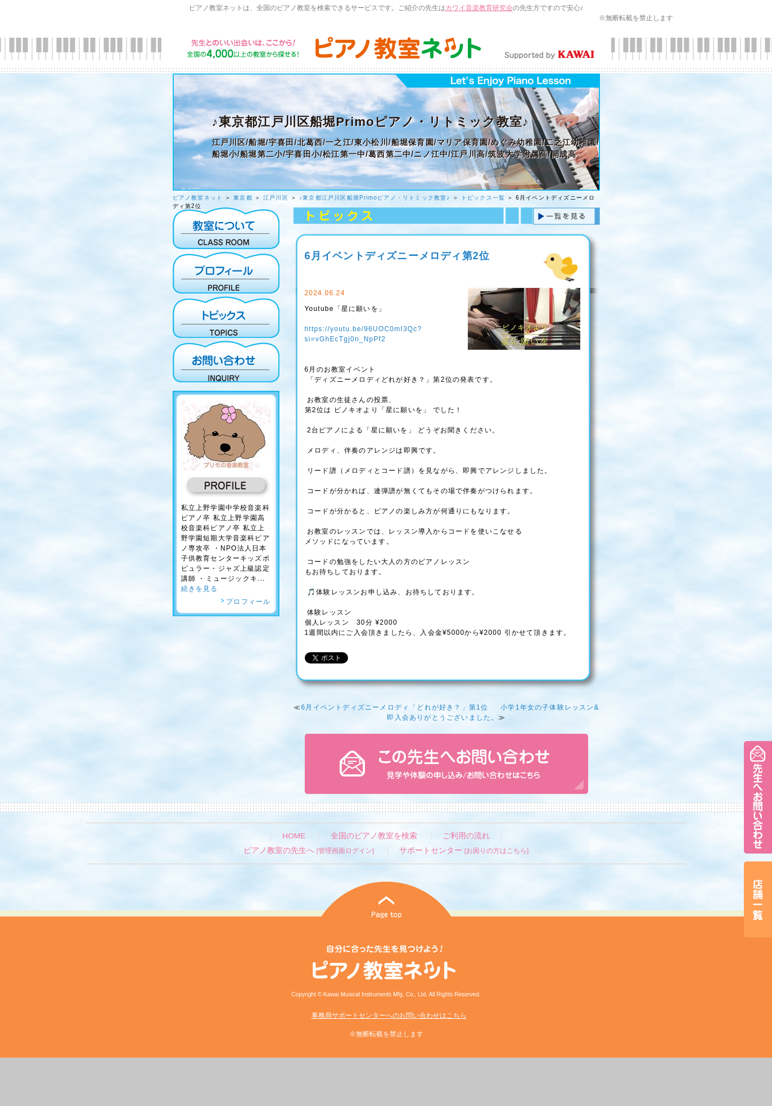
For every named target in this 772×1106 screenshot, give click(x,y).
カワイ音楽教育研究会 (479, 8)
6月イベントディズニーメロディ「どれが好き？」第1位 (394, 707)
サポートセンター (464, 850)
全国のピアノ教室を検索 (374, 836)
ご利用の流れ (466, 836)
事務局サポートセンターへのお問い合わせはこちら (389, 1015)
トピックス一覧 (483, 198)
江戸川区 (275, 198)
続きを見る (199, 589)
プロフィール (245, 602)
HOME (293, 836)
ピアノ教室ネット (198, 198)
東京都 (242, 198)
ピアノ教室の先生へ (308, 850)
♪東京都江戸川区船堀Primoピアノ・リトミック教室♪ (374, 198)
